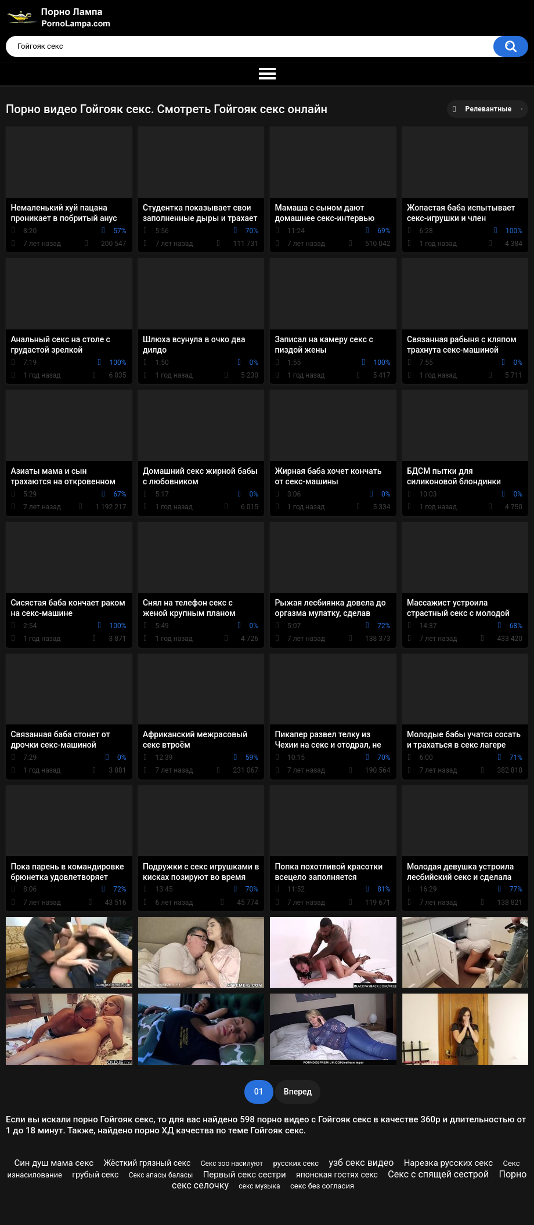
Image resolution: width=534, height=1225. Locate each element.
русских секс (296, 1163)
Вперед (298, 1091)
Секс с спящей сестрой (438, 1174)
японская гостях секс (337, 1174)
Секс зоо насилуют (232, 1163)
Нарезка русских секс (448, 1163)
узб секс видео (361, 1162)
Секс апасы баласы (161, 1175)
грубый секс (95, 1174)
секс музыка (259, 1186)
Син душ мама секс (53, 1163)
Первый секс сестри (244, 1174)
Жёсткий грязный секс (147, 1163)
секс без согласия (322, 1185)
